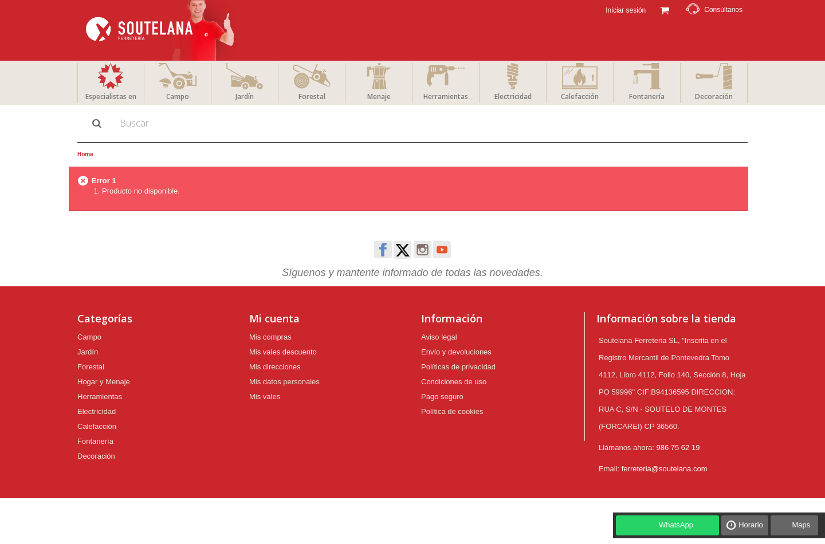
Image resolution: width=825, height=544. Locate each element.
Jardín (244, 96)
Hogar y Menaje (103, 381)
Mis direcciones (275, 366)
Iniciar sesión (625, 10)
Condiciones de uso (453, 381)
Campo (177, 96)
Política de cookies (452, 411)
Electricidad (513, 96)
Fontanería (647, 96)
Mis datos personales (284, 381)
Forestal (311, 96)
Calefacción (580, 96)
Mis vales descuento (283, 352)
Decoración (714, 96)
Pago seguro (442, 396)
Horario (750, 525)
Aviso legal (439, 337)
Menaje (379, 96)
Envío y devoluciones (456, 352)
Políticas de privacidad (458, 366)
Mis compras (270, 337)
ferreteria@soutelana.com (665, 468)
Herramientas (445, 96)
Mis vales (264, 396)
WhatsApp (676, 525)
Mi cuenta (274, 318)
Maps (801, 525)
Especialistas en (110, 96)
